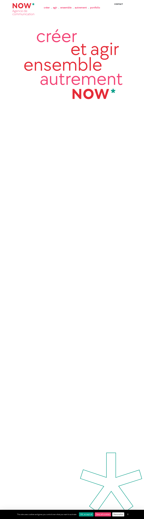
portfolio (95, 7)
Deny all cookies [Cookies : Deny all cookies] (103, 514)
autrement (81, 7)
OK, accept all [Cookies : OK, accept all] (86, 514)
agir (55, 7)
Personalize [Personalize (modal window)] (118, 514)
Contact (118, 4)
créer (47, 7)
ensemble (66, 7)
